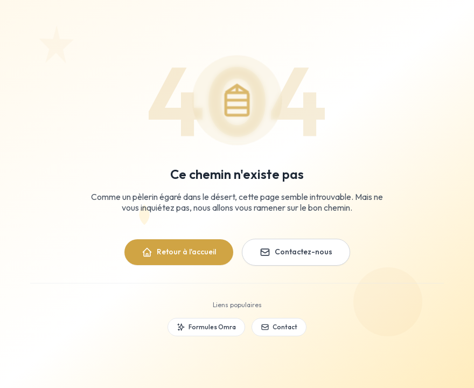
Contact (279, 327)
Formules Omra (206, 327)
